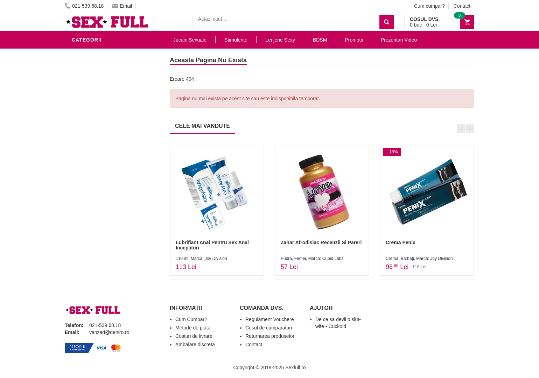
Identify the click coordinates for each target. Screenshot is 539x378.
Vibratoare (89, 75)
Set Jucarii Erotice (100, 179)
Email (122, 6)
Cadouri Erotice (96, 169)
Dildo (81, 116)
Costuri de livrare (193, 336)
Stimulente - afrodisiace (108, 54)
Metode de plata (192, 327)
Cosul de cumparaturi (268, 327)
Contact (462, 6)
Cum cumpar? (429, 6)
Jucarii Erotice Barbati (106, 64)
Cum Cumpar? (191, 319)
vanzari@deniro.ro (109, 332)
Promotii (86, 200)
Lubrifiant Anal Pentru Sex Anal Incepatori (212, 245)
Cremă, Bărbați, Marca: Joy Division (419, 258)
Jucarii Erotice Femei (103, 148)
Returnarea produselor (269, 336)
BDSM (81, 127)
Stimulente (235, 40)
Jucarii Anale (92, 137)
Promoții (354, 40)
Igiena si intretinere (102, 96)
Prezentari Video (97, 211)
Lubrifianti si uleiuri (102, 85)
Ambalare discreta (195, 344)
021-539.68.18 (84, 6)
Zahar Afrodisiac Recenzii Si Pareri (321, 242)
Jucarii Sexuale (189, 40)
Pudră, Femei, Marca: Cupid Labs (312, 258)
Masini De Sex (92, 190)
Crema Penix (400, 242)
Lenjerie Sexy (93, 106)
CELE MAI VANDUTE (202, 126)
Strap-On (86, 158)
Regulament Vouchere (269, 319)
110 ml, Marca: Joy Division (201, 258)
